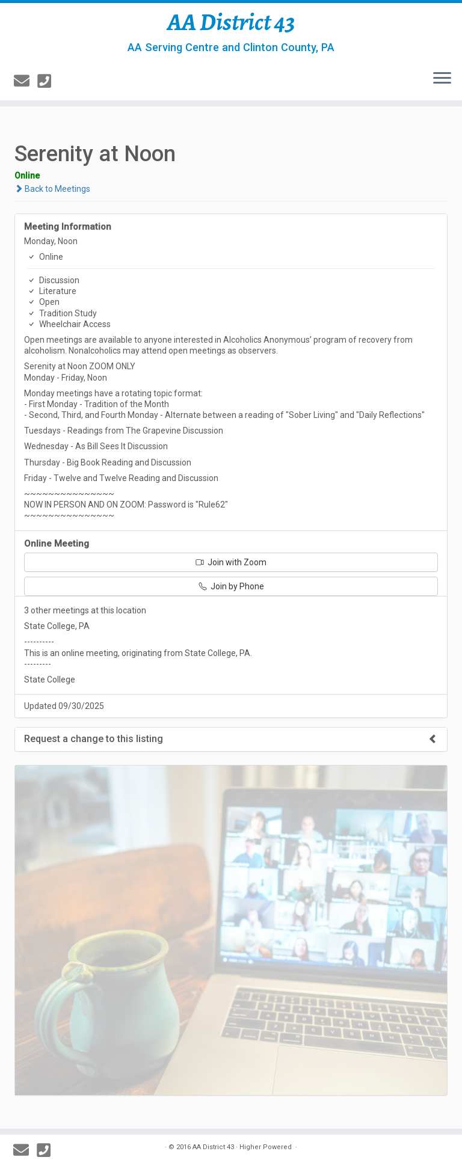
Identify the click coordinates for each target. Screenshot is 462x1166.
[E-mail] (25, 81)
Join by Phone (231, 586)
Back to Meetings (52, 189)
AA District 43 (231, 22)
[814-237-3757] (48, 81)
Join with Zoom (231, 562)
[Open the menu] (442, 79)
